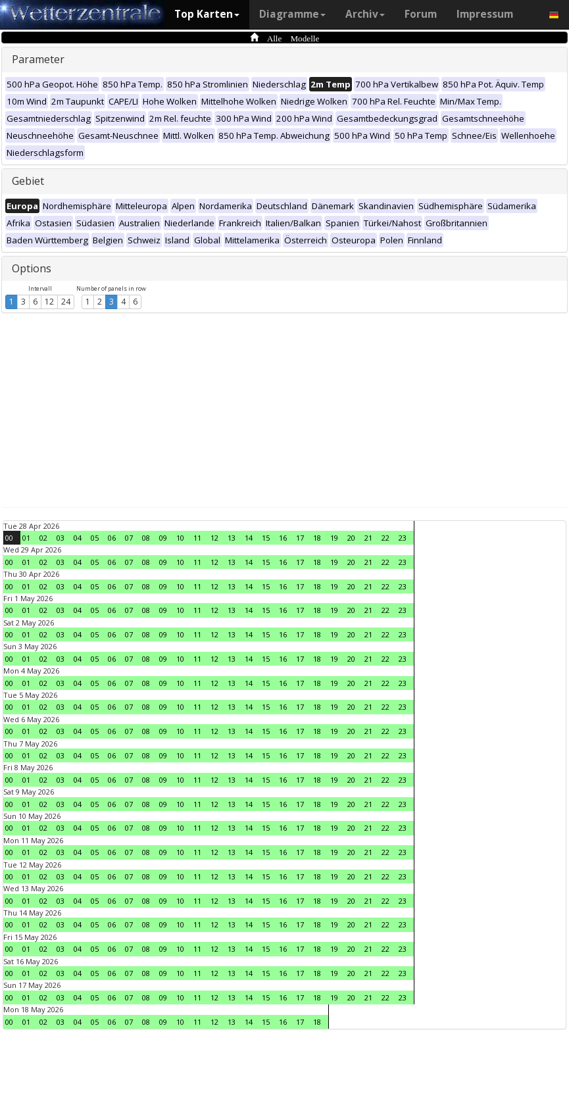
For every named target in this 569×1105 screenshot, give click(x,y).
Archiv (365, 14)
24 (65, 301)
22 (385, 538)
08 (146, 538)
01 (26, 538)
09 (163, 538)
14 (249, 538)
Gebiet (28, 181)
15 (266, 538)
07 (129, 538)
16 (283, 538)
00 (9, 538)
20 (351, 538)
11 (197, 538)
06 (112, 538)
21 (368, 538)
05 (95, 538)
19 (334, 538)
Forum (421, 14)
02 (43, 538)
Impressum (485, 14)
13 (231, 538)
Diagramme (292, 14)
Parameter (38, 59)
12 (49, 301)
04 (78, 538)
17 (300, 538)
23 (403, 538)
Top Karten (206, 14)
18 (317, 538)
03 (60, 538)
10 (180, 538)
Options (31, 268)
